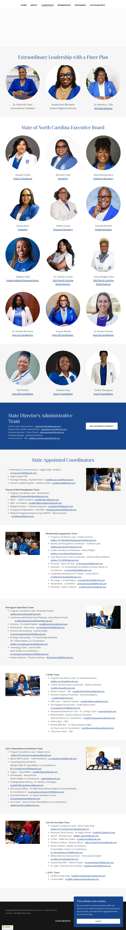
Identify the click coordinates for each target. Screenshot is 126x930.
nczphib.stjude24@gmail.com (97, 865)
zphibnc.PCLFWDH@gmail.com (65, 560)
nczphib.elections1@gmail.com (53, 624)
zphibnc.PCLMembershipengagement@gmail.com (73, 540)
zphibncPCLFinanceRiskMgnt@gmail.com (29, 496)
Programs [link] (80, 5)
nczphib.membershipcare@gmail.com (88, 875)
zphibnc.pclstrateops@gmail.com (25, 614)
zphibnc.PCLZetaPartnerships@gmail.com (70, 829)
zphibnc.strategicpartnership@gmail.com (29, 644)
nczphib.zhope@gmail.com (63, 688)
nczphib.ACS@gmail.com (104, 832)
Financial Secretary (63, 229)
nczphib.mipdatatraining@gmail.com (82, 879)
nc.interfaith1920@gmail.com (78, 570)
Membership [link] (64, 5)
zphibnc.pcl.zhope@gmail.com (64, 681)
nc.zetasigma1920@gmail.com (62, 758)
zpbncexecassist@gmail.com (52, 432)
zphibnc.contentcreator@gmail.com (44, 438)
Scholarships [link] (97, 5)
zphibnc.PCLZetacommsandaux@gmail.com (31, 755)
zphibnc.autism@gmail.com (86, 835)
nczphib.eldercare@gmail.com (94, 701)
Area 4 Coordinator (103, 393)
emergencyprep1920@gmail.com (61, 509)
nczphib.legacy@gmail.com (45, 771)
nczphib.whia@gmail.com (63, 483)
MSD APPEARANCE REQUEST (102, 426)
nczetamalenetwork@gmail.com (25, 798)
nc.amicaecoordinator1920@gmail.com (46, 791)
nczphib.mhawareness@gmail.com (99, 718)
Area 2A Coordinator (103, 334)
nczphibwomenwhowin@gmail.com (98, 728)
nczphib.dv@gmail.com (62, 698)
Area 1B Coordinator (63, 334)
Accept (98, 921)
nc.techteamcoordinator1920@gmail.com (29, 654)
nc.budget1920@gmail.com (60, 506)
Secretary (63, 178)
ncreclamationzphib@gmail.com (92, 583)
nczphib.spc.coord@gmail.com (59, 479)
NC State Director (103, 108)
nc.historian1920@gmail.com (89, 563)
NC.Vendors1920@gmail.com (60, 657)
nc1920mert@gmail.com (22, 516)
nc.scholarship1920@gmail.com (99, 862)
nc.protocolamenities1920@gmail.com (28, 634)
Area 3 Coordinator (63, 393)
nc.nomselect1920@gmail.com (50, 627)
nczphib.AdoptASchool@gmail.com (89, 691)
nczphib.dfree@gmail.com (89, 839)
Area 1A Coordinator (22, 334)
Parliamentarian (103, 229)
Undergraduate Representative (22, 280)
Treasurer (23, 229)
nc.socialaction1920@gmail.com (65, 708)
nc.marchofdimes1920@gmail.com (67, 852)
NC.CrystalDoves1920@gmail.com (25, 768)
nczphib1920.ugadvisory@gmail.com (27, 785)
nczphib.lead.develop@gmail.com (66, 576)
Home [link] (24, 5)
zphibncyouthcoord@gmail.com (24, 805)
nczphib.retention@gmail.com (92, 586)
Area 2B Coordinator (22, 393)
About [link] (34, 5)
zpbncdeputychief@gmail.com (54, 429)
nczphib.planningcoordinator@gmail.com (33, 620)
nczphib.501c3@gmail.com (47, 499)
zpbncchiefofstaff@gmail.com (48, 426)
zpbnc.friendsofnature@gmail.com (101, 842)
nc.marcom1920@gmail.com (23, 473)
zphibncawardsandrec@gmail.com (66, 546)
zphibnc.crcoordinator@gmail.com (66, 553)
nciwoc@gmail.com (107, 711)
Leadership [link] (47, 5)
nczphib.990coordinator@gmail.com (45, 503)
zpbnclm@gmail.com (50, 778)
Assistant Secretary (103, 178)
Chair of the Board (22, 178)
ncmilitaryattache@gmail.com (64, 859)
